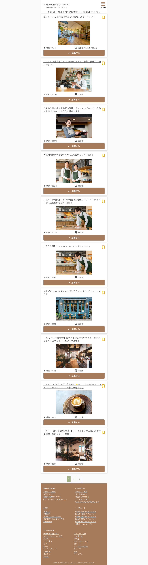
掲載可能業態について (52, 496)
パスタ (46, 538)
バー (75, 551)
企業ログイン (48, 494)
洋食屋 (76, 538)
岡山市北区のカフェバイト (85, 514)
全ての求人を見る (82, 499)
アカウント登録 (49, 491)
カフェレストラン (81, 541)
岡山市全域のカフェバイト (85, 511)
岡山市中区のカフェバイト (85, 516)
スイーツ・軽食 (80, 533)
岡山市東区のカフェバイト (85, 521)
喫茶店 (46, 546)
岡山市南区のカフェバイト (85, 519)
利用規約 (46, 514)
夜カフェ (46, 554)
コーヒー (46, 551)
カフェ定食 (47, 541)
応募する (74, 52)
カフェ (46, 543)
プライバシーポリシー (52, 516)
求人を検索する (81, 494)
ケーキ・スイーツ (50, 549)
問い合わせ (47, 521)
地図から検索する (82, 496)
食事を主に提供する (51, 533)
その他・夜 (78, 536)
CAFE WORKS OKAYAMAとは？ (55, 499)
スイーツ (77, 549)
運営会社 (46, 511)
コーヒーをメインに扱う (52, 536)
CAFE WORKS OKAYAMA (56, 4)
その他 (46, 556)
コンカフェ (78, 554)
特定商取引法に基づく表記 (53, 519)
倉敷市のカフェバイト (84, 524)
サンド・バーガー (81, 546)
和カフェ (77, 543)
